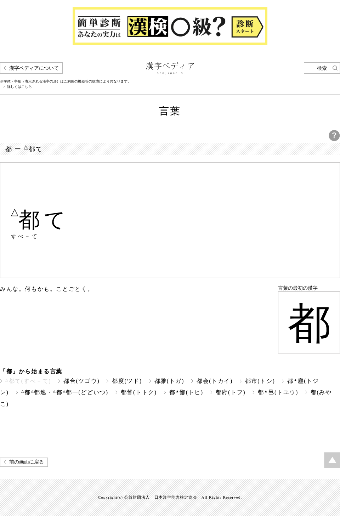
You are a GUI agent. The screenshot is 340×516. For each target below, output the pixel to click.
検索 (322, 68)
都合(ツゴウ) (81, 381)
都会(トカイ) (215, 381)
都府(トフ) (230, 392)
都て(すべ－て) (28, 381)
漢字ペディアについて (34, 68)
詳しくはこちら (19, 87)
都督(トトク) (139, 392)
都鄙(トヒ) (186, 392)
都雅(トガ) (169, 381)
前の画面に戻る (26, 462)
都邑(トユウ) (278, 392)
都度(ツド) (127, 381)
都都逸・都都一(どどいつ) (64, 392)
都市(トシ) (260, 381)
